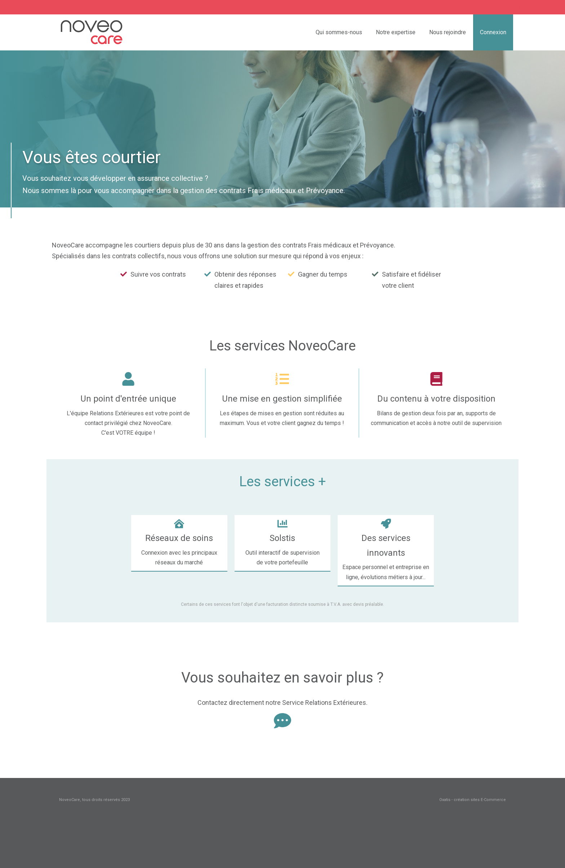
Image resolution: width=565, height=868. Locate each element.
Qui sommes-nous (339, 32)
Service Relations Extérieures (324, 702)
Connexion (493, 32)
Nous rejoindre (447, 32)
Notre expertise (395, 32)
